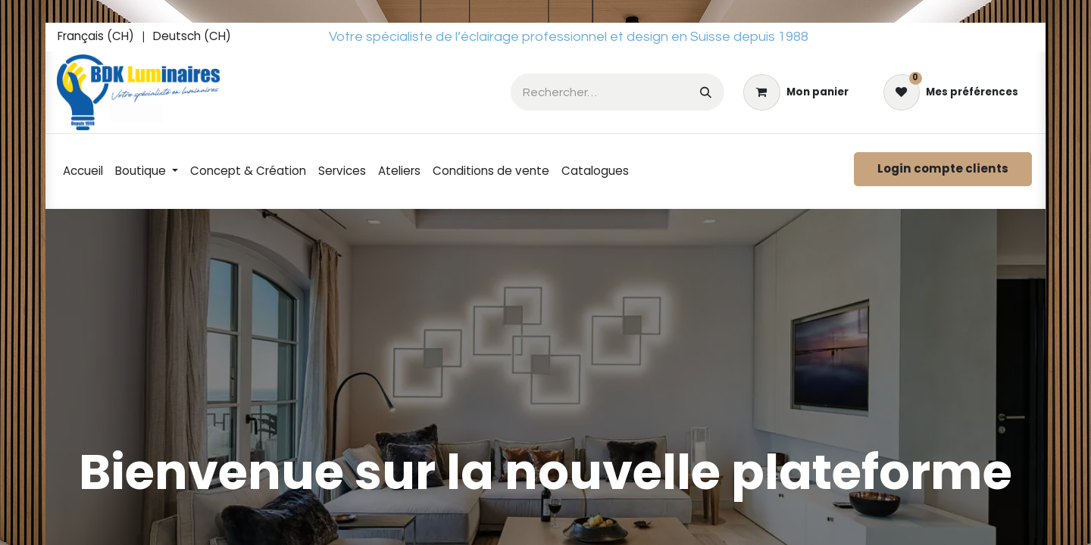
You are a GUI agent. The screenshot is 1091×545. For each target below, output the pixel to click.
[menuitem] (96, 37)
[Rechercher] (705, 92)
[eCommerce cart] (795, 92)
